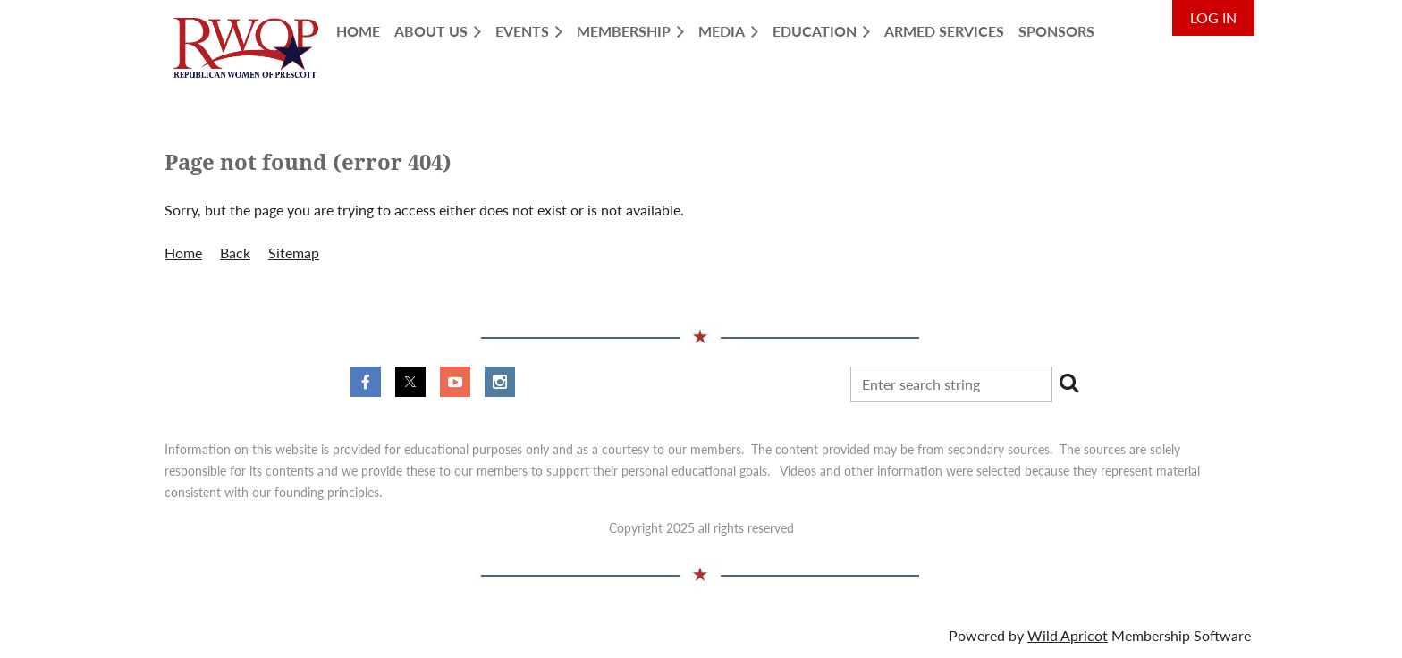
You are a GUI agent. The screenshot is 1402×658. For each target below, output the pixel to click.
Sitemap (293, 252)
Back (235, 252)
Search (1069, 383)
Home (183, 252)
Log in (1213, 17)
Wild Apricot (1067, 635)
